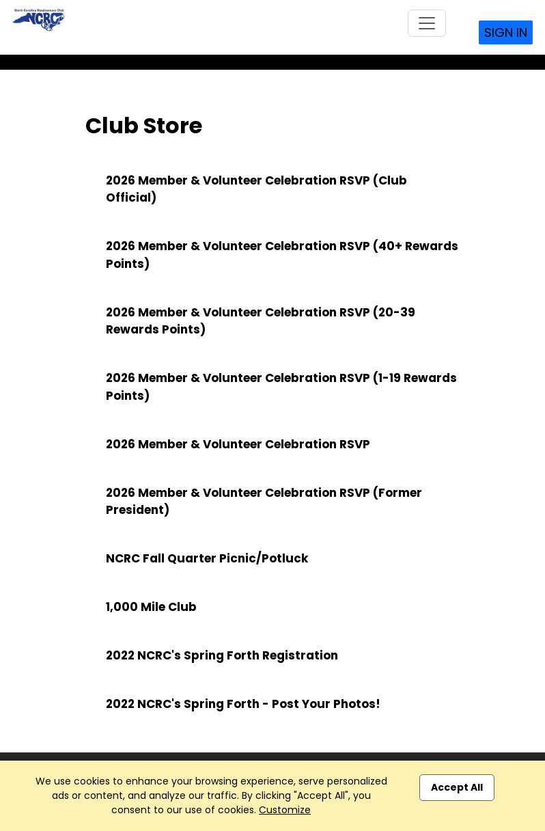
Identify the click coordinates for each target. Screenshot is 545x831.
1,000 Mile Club (151, 607)
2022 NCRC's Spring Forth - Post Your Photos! (243, 704)
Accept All (457, 787)
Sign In (505, 32)
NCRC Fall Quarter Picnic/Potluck (207, 558)
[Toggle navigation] (427, 23)
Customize (285, 810)
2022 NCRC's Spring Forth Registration (222, 655)
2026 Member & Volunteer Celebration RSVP (238, 444)
